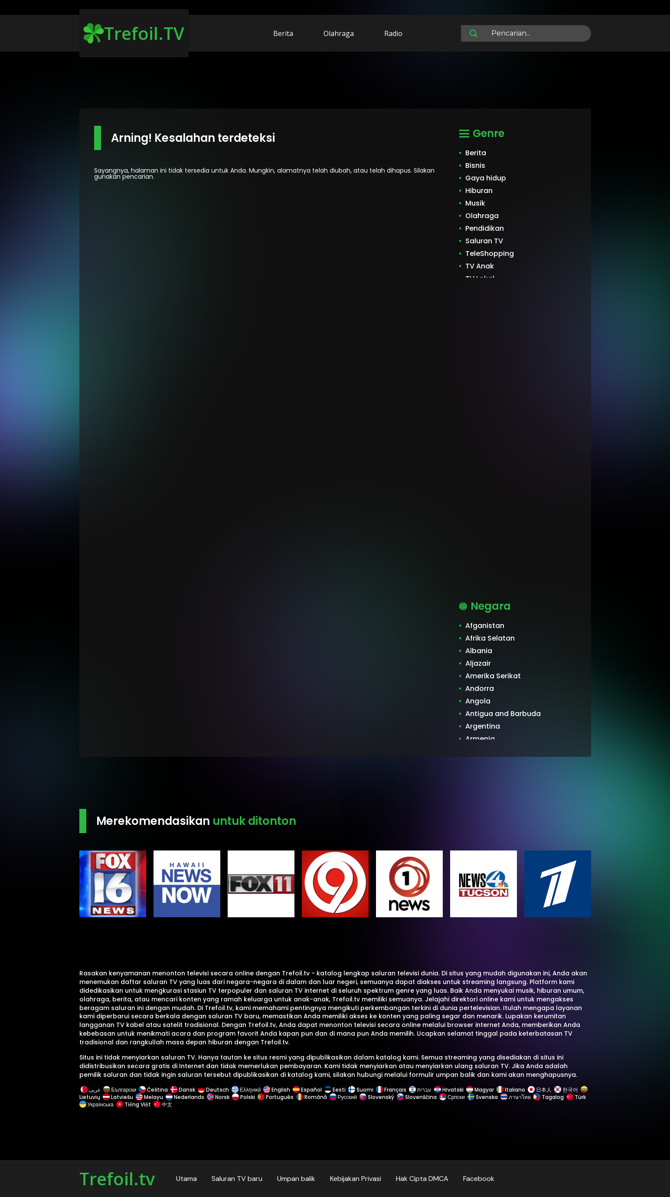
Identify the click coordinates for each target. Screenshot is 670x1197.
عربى (90, 1089)
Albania (478, 651)
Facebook (478, 1178)
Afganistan (484, 626)
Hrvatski (449, 1089)
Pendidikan (484, 228)
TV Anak (479, 266)
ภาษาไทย (515, 1097)
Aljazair (478, 663)
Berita (283, 33)
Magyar (480, 1089)
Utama (186, 1178)
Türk (576, 1097)
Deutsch (213, 1089)
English (276, 1089)
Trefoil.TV (133, 33)
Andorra (479, 688)
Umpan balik (296, 1178)
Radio (393, 33)
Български (120, 1089)
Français (391, 1089)
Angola (477, 701)
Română (311, 1097)
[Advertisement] (335, 81)
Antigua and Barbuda (503, 714)
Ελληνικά (246, 1089)
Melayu (149, 1097)
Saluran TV (484, 241)
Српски (452, 1097)
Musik (475, 203)
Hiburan (479, 191)
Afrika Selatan (490, 638)
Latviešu (117, 1097)
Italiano (510, 1089)
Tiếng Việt (133, 1104)
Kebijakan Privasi (355, 1178)
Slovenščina (416, 1097)
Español (307, 1089)
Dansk (182, 1089)
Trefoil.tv (117, 1178)
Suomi (361, 1089)
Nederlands (185, 1097)
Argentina (482, 726)
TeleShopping (489, 253)
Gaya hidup (485, 178)
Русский (343, 1097)
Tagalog (548, 1097)
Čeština (153, 1089)
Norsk (218, 1097)
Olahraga (339, 33)
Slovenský (376, 1097)
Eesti (335, 1089)
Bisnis (475, 165)
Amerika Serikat (493, 676)
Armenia (480, 739)
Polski (243, 1097)
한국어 (566, 1089)
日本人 (539, 1089)
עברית (420, 1089)
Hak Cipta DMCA (422, 1178)
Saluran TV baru (237, 1178)
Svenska (482, 1097)
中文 (162, 1104)
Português (275, 1097)
